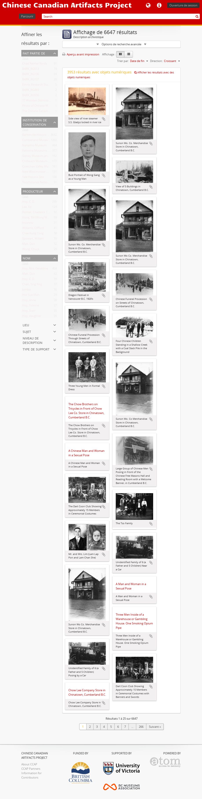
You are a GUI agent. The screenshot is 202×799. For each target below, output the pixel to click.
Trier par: (123, 61)
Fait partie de (34, 53)
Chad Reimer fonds (34, 64)
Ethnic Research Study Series (41, 86)
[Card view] (120, 54)
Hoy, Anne (29, 301)
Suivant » (155, 727)
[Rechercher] (197, 16)
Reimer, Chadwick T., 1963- (39, 213)
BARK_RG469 (30, 91)
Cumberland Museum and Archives (45, 141)
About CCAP (29, 764)
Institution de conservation (35, 122)
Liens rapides (159, 5)
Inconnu (27, 224)
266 (141, 727)
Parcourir (27, 16)
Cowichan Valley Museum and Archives (47, 167)
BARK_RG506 (30, 96)
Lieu (26, 325)
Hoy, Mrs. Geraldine (35, 269)
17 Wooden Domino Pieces (39, 101)
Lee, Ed (26, 208)
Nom (26, 258)
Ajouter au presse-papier (103, 119)
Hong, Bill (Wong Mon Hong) (40, 218)
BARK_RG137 (30, 80)
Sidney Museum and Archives (41, 157)
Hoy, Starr (28, 312)
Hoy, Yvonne (30, 306)
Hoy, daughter (31, 317)
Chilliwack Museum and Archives (43, 162)
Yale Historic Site (33, 178)
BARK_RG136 (30, 75)
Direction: (156, 61)
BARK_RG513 (30, 70)
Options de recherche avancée (121, 44)
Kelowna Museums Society (39, 151)
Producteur (33, 191)
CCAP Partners (30, 769)
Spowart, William (33, 239)
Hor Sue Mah (30, 296)
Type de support (36, 349)
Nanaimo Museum (34, 146)
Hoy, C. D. (28, 202)
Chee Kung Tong (33, 234)
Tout (25, 59)
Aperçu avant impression (80, 54)
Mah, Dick (28, 245)
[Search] (121, 16)
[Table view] (128, 54)
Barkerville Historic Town (38, 136)
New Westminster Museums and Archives (49, 173)
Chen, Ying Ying (32, 285)
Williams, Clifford (33, 229)
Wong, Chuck (30, 250)
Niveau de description (32, 340)
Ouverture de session (183, 5)
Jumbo (26, 290)
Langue (148, 5)
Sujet (27, 331)
